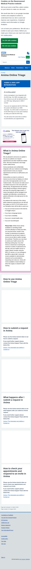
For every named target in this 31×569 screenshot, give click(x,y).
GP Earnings (4, 520)
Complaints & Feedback (7, 515)
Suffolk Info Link (5, 522)
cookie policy (7, 35)
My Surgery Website (25, 559)
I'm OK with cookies (9, 40)
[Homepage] (9, 54)
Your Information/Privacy (7, 530)
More (27, 68)
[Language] (28, 53)
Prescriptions (19, 67)
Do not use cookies (9, 46)
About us (7, 67)
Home (13, 67)
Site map (3, 543)
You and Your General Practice (8, 517)
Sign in (3, 557)
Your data (3, 541)
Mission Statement (5, 525)
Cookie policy (4, 538)
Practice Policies (5, 527)
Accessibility (4, 536)
